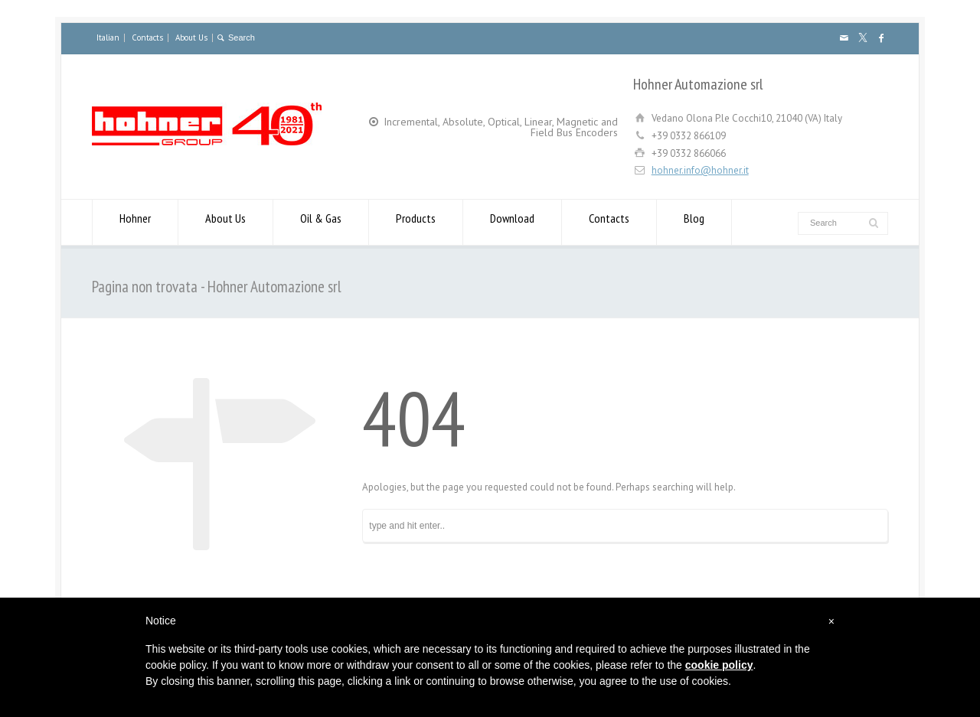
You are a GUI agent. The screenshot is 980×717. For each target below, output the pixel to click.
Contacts (147, 37)
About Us (191, 37)
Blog (694, 222)
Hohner (135, 222)
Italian (107, 37)
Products (416, 222)
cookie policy (719, 665)
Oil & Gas (320, 222)
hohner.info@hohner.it (700, 170)
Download (512, 222)
